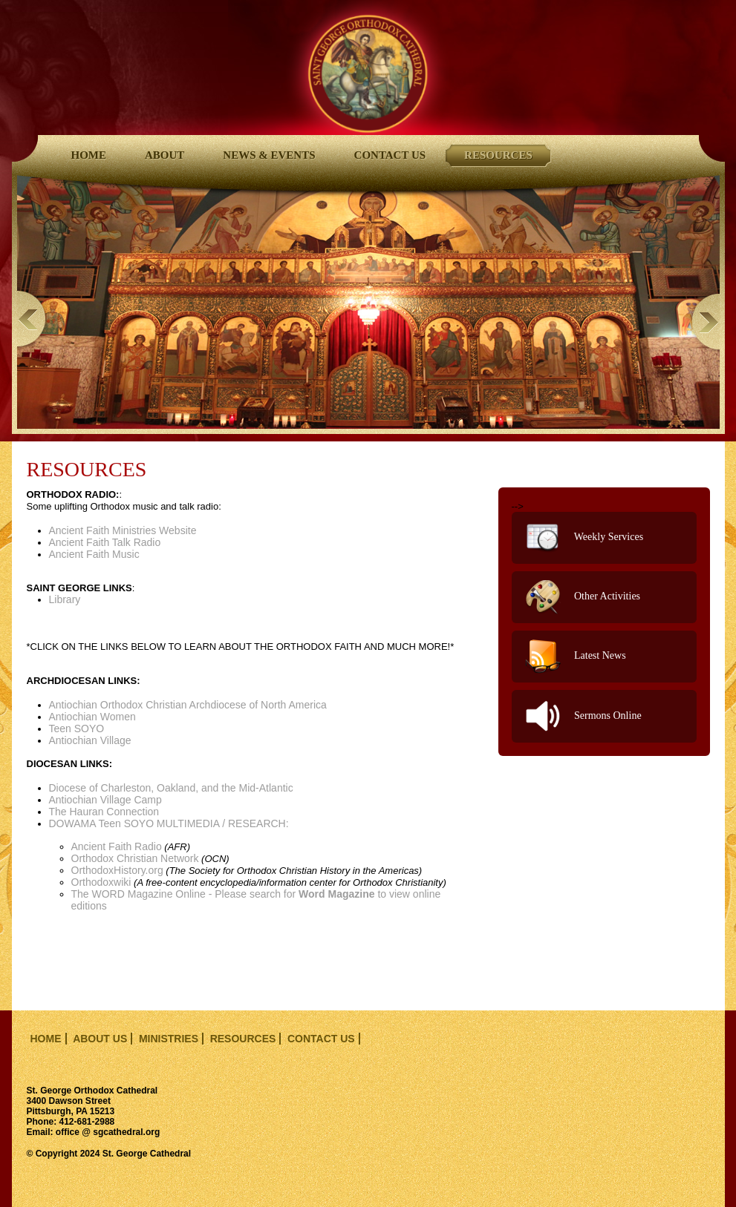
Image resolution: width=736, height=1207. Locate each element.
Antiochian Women (92, 717)
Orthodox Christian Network (135, 858)
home (46, 1039)
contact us (321, 1039)
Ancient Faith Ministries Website (123, 530)
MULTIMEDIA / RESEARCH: (262, 829)
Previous (33, 318)
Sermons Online (583, 716)
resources (243, 1039)
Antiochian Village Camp (105, 800)
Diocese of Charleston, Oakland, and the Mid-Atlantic (171, 788)
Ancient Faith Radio (116, 846)
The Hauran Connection (104, 812)
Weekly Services (584, 538)
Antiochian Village (90, 740)
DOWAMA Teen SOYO (101, 823)
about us (100, 1039)
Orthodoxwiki (101, 882)
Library (65, 599)
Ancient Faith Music (94, 554)
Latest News (575, 656)
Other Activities (583, 597)
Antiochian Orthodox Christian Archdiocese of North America (188, 705)
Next (704, 321)
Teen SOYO (77, 728)
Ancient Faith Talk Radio (105, 542)
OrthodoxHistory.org (117, 870)
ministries (168, 1039)
